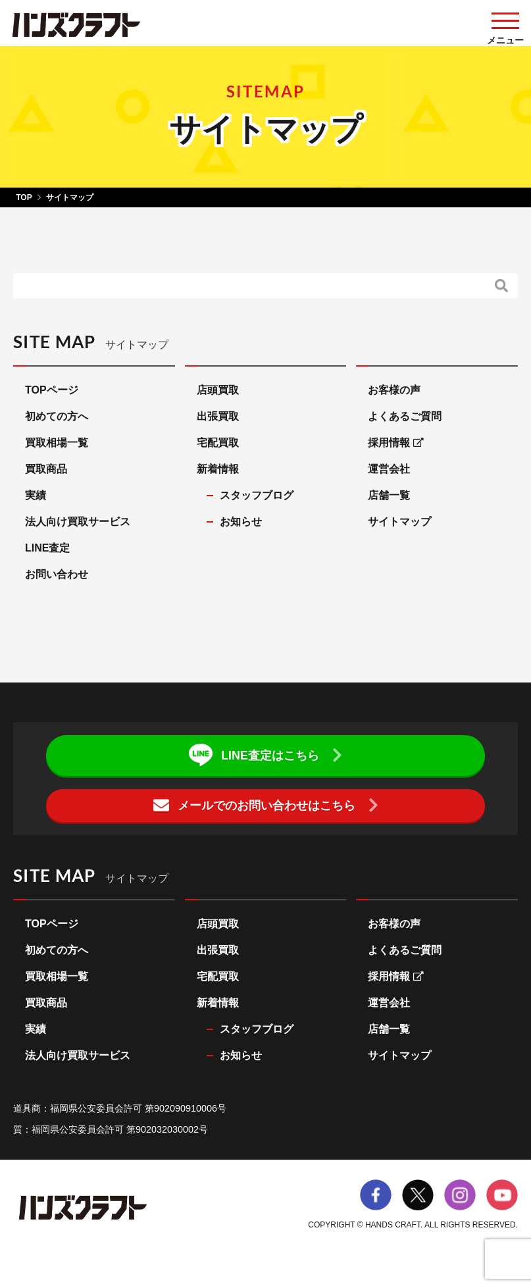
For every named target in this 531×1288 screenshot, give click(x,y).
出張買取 (218, 416)
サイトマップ (399, 521)
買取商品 (46, 469)
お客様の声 (394, 390)
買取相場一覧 (56, 442)
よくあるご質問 (405, 416)
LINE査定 (47, 548)
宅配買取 (218, 442)
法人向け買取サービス (77, 521)
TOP (24, 197)
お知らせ (241, 521)
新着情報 (218, 469)
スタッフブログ (256, 495)
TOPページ (51, 390)
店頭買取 (218, 390)
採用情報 (396, 442)
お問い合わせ (56, 574)
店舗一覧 (389, 495)
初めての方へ (56, 416)
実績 (35, 495)
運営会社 (389, 469)
